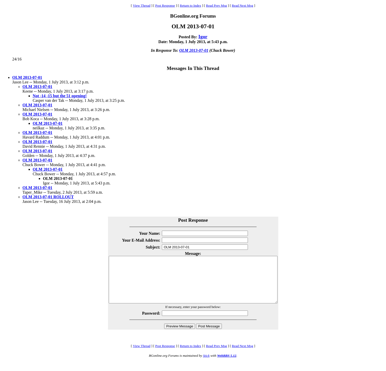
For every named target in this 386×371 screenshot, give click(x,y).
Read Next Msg (242, 5)
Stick (206, 365)
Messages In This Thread (193, 68)
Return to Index (190, 5)
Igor (202, 36)
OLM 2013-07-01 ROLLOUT (48, 197)
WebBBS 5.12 (226, 365)
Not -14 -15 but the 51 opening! (60, 96)
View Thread (141, 5)
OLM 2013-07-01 (193, 50)
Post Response (165, 5)
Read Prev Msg (216, 5)
